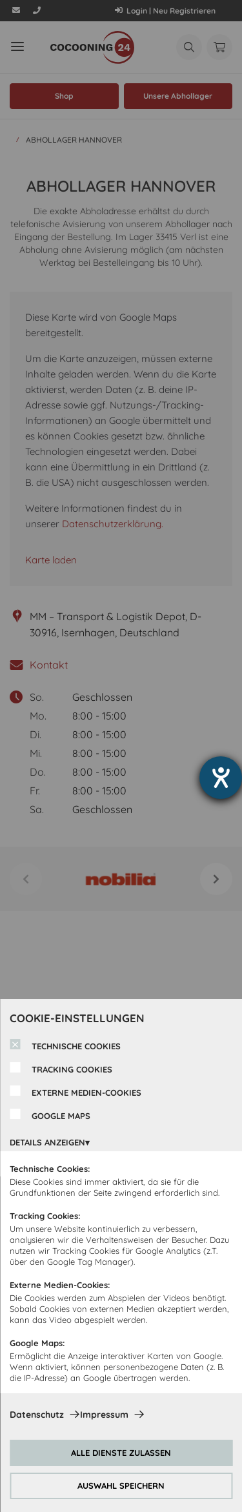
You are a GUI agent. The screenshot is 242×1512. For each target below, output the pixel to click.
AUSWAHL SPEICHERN (121, 1485)
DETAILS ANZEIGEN (47, 1142)
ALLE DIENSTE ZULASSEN (121, 1452)
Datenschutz (37, 1414)
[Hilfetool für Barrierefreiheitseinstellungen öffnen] (220, 777)
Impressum (104, 1414)
